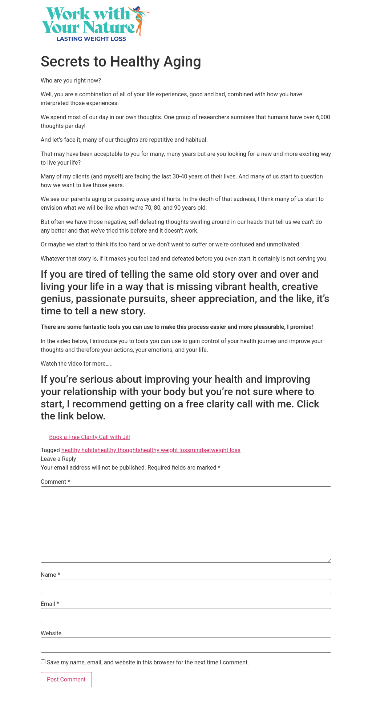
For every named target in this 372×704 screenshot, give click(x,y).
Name (50, 575)
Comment (55, 482)
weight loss (225, 450)
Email (50, 604)
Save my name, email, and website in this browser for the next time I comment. (148, 662)
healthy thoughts (119, 450)
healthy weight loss (165, 450)
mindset (200, 450)
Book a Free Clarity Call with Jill (89, 437)
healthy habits (79, 450)
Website (51, 633)
